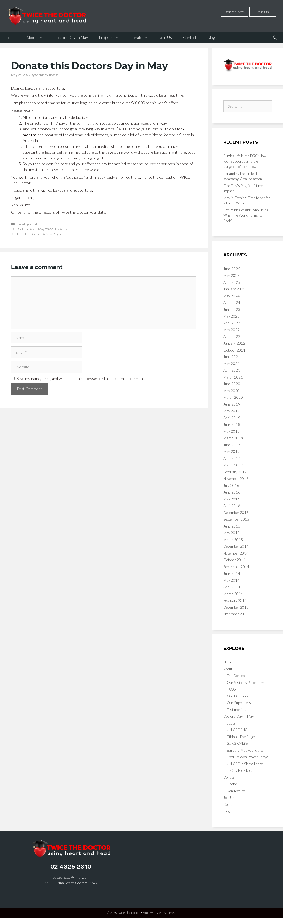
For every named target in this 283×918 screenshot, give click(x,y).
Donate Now (234, 11)
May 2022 (231, 329)
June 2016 (231, 492)
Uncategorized (27, 224)
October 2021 (234, 350)
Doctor (232, 784)
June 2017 (231, 445)
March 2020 (233, 397)
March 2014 (233, 594)
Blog (211, 37)
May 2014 (231, 580)
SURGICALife (237, 743)
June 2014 (231, 573)
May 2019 (231, 411)
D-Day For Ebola (239, 770)
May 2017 (231, 451)
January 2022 (234, 343)
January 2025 (234, 289)
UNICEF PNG (237, 730)
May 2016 (231, 499)
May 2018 (231, 431)
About (37, 37)
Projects (111, 37)
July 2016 (231, 485)
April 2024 (231, 302)
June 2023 (231, 309)
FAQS (231, 689)
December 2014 (236, 546)
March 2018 (233, 438)
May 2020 (231, 391)
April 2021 (231, 370)
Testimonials (236, 709)
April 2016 (231, 505)
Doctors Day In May (71, 37)
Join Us (262, 11)
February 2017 (235, 472)
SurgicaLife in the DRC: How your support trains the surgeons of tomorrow (244, 161)
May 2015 (231, 533)
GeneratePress (166, 912)
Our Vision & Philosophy (245, 682)
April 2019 (231, 418)
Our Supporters (239, 703)
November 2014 (235, 553)
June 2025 (231, 269)
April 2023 (231, 323)
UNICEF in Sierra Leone (245, 764)
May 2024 (231, 296)
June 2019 (231, 404)
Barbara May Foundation (246, 750)
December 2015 (236, 512)
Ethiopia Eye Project (242, 737)
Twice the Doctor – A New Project (40, 234)
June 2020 (231, 384)
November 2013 (235, 614)
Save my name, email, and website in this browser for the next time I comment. (81, 378)
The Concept (236, 675)
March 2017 (233, 465)
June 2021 (231, 357)
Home (10, 37)
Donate (142, 37)
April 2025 (231, 282)
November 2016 (235, 478)
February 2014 (235, 600)
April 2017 (231, 458)
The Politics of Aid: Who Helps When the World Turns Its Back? (245, 215)
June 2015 (231, 526)
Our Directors (237, 696)
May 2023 (231, 316)
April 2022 (231, 336)
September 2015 (236, 519)
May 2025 (231, 275)
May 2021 (231, 363)
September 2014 (236, 567)
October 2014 (234, 560)
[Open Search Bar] (275, 37)
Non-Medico (236, 791)
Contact (189, 37)
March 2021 (233, 377)
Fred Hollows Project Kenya (247, 757)
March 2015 (233, 539)
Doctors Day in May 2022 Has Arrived (43, 229)
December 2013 (236, 607)
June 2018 (231, 424)
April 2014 (231, 587)
